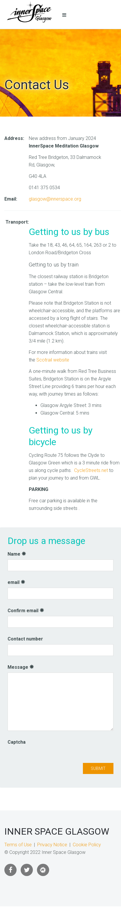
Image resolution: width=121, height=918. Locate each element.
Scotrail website (52, 360)
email (16, 582)
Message (21, 667)
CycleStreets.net (91, 470)
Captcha (17, 742)
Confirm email (26, 610)
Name (17, 554)
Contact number (25, 639)
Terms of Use (18, 844)
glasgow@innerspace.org (55, 199)
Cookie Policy (87, 844)
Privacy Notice (52, 844)
